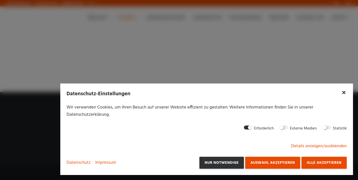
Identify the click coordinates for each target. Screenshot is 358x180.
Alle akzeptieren (324, 163)
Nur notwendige (222, 163)
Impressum (105, 162)
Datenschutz (79, 162)
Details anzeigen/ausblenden (319, 146)
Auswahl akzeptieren (272, 163)
